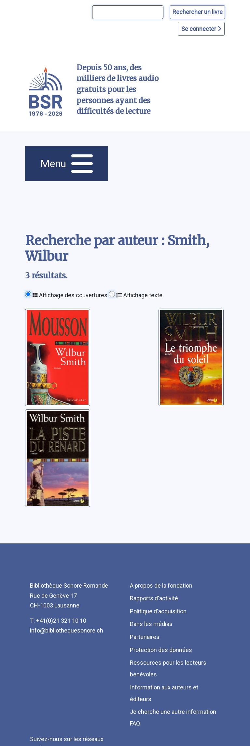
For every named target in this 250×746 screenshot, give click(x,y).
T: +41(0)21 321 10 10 (58, 620)
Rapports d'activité (154, 598)
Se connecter (201, 28)
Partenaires (145, 636)
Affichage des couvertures (70, 295)
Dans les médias (151, 623)
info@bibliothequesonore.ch (66, 630)
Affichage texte (139, 295)
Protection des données (161, 649)
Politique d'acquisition (158, 611)
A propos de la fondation (161, 585)
